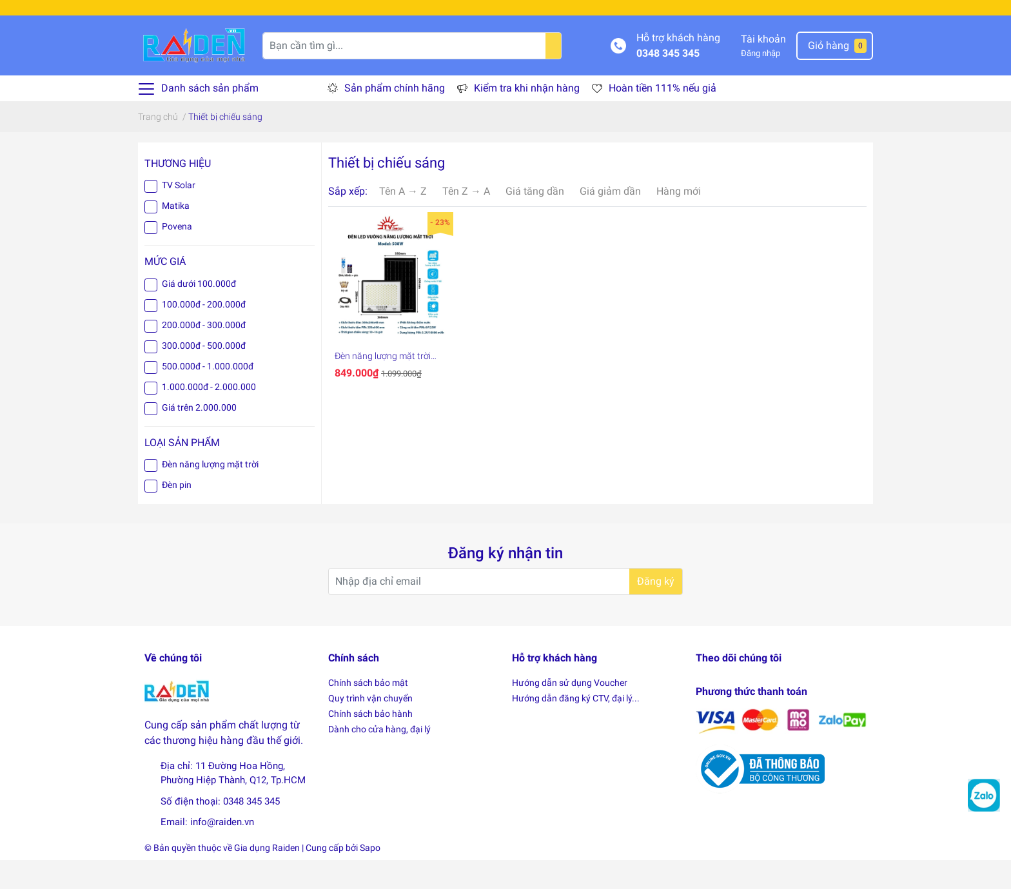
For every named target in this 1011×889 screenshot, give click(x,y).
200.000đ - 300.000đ (204, 354)
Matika (176, 235)
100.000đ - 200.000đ (204, 333)
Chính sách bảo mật (368, 712)
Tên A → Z (403, 220)
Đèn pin (176, 514)
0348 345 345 (668, 82)
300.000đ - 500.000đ (204, 374)
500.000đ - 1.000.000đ (207, 395)
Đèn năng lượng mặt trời (210, 493)
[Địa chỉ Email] (505, 610)
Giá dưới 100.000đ (199, 313)
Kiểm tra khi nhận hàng (527, 118)
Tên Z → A (466, 220)
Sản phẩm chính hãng (394, 118)
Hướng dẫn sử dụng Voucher (569, 712)
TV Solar (178, 215)
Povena (177, 256)
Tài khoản (763, 68)
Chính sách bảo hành (370, 743)
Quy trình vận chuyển (370, 727)
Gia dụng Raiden (267, 877)
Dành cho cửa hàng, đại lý (379, 758)
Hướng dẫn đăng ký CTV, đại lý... (576, 727)
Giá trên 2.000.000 (199, 436)
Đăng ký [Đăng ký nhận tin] (655, 610)
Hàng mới (678, 220)
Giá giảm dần (610, 220)
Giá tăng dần (534, 220)
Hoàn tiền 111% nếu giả (662, 118)
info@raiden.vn (222, 851)
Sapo (370, 877)
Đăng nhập (760, 82)
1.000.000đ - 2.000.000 (209, 416)
